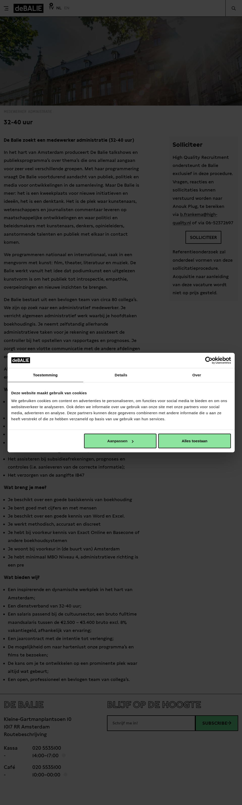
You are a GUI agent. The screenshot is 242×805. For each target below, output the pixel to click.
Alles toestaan (194, 441)
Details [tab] (121, 375)
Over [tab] (196, 375)
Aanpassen (120, 441)
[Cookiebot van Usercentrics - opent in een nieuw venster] (209, 360)
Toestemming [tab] (45, 375)
